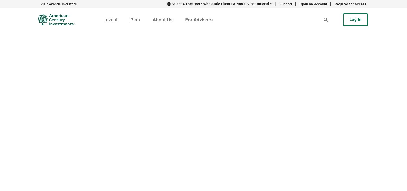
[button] (326, 19)
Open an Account (313, 4)
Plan (135, 20)
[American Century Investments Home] (54, 19)
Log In (355, 19)
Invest (111, 20)
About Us (162, 20)
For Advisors (199, 20)
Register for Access (350, 4)
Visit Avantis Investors (59, 4)
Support (286, 4)
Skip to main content (123, 3)
